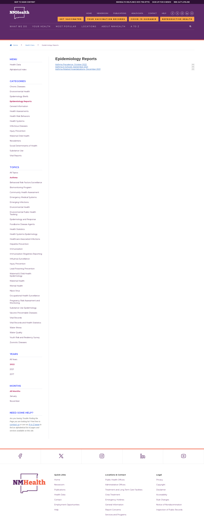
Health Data (137, 13)
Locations (89, 26)
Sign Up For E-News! (161, 2)
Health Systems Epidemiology (23, 234)
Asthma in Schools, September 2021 (71, 67)
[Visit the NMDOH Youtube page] (191, 13)
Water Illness (15, 327)
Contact (152, 13)
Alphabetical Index (18, 69)
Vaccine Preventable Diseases (23, 313)
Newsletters (15, 141)
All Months (15, 391)
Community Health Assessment (24, 192)
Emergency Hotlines (114, 500)
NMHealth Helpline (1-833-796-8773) (133, 2)
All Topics (14, 172)
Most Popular (66, 26)
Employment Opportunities (66, 505)
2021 (12, 369)
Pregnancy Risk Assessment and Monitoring (25, 301)
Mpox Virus (15, 291)
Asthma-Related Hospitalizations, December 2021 (78, 69)
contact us (15, 424)
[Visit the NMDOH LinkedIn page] (187, 13)
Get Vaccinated (71, 19)
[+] (193, 64)
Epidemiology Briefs (19, 96)
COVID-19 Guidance (144, 19)
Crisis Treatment (112, 495)
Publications (119, 13)
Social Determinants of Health (23, 146)
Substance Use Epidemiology (23, 308)
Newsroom (102, 13)
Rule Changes (162, 500)
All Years (13, 359)
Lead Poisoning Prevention (22, 269)
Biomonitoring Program (20, 187)
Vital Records (16, 318)
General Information (19, 106)
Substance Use (16, 151)
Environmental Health (20, 91)
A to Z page (34, 424)
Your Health (41, 26)
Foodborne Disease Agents (22, 224)
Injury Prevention (18, 131)
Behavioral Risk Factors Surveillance (26, 182)
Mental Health (16, 286)
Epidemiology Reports (21, 101)
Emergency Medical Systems (23, 197)
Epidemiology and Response (23, 219)
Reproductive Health (177, 19)
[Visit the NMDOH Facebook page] (172, 13)
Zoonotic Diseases (18, 342)
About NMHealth (114, 26)
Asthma (13, 177)
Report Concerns (113, 510)
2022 (12, 364)
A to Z (135, 26)
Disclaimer (161, 490)
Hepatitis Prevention (19, 244)
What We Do (18, 26)
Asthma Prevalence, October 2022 (71, 64)
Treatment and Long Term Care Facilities (123, 490)
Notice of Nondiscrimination (169, 505)
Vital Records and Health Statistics (25, 323)
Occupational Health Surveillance (25, 296)
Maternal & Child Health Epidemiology (20, 274)
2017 (12, 374)
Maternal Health (17, 281)
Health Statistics (17, 229)
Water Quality (16, 332)
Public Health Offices (115, 480)
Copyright (160, 485)
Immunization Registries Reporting (26, 254)
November (15, 401)
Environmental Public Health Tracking (23, 213)
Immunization (16, 249)
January (13, 396)
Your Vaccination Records (106, 19)
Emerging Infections (19, 202)
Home (89, 13)
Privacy (159, 480)
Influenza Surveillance (20, 259)
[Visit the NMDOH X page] (177, 13)
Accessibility (161, 495)
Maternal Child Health (19, 136)
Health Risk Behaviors (20, 116)
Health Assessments (19, 111)
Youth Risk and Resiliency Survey (25, 337)
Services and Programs (115, 515)
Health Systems (17, 121)
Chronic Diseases (17, 86)
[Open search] (190, 26)
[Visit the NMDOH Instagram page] (182, 13)
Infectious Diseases (18, 126)
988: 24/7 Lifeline (182, 2)
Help (164, 13)
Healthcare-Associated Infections (25, 239)
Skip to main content (24, 2)
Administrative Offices (115, 485)
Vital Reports (15, 155)
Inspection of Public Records (169, 510)
